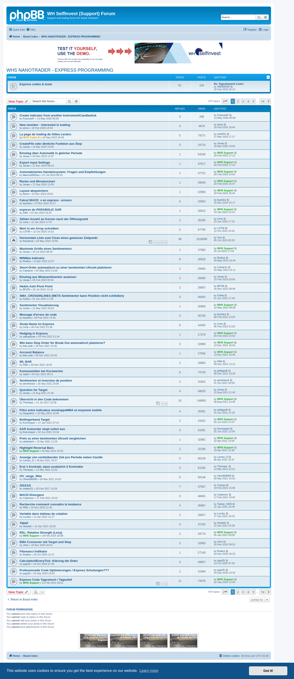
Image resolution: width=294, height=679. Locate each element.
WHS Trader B (31, 137)
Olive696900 (30, 479)
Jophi (26, 374)
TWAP (24, 523)
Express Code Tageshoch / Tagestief (46, 579)
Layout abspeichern (34, 190)
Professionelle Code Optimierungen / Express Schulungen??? (64, 570)
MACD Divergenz (32, 495)
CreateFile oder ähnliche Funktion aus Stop (51, 143)
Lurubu (27, 516)
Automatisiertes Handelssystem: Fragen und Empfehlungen (63, 172)
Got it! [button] (268, 671)
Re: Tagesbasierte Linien (228, 83)
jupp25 (27, 564)
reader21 (28, 488)
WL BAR (26, 361)
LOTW (26, 231)
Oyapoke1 (28, 413)
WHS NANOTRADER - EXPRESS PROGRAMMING (59, 70)
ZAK (25, 212)
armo (26, 128)
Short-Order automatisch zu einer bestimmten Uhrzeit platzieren (66, 267)
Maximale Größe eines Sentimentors (46, 248)
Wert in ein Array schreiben (39, 228)
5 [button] (253, 101)
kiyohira (27, 203)
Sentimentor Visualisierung (39, 305)
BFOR (26, 289)
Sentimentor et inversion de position (46, 380)
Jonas (26, 146)
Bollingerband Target (35, 419)
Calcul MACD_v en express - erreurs (46, 200)
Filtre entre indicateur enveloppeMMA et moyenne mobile (61, 410)
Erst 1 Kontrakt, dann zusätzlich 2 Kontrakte (51, 466)
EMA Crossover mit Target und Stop (45, 542)
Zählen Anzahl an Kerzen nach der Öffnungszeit (54, 219)
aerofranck (29, 383)
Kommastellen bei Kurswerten (41, 371)
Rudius (27, 261)
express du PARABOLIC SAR (40, 209)
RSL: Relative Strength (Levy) (41, 532)
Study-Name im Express (37, 324)
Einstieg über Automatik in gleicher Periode (51, 153)
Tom (219, 237)
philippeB (222, 370)
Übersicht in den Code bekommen (44, 399)
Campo (221, 485)
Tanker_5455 (224, 504)
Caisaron (28, 270)
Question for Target (33, 390)
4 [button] (248, 101)
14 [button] (262, 101)
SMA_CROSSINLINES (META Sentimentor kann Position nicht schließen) (72, 295)
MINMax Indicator (32, 258)
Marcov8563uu (31, 175)
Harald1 (27, 526)
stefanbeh (28, 441)
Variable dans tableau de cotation (44, 513)
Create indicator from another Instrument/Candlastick (58, 115)
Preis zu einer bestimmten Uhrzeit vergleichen (53, 438)
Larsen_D (28, 460)
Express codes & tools (36, 84)
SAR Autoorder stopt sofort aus (42, 429)
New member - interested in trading (45, 125)
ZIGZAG (25, 485)
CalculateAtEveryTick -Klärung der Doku (49, 561)
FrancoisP (28, 118)
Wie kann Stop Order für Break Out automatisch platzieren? (62, 343)
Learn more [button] (148, 671)
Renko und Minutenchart (37, 181)
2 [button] (238, 101)
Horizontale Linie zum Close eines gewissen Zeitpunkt (58, 238)
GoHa (26, 298)
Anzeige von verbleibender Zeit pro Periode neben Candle (61, 457)
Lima (25, 222)
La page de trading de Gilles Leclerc (45, 134)
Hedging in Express (34, 333)
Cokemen (28, 498)
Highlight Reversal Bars (37, 448)
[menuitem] (30, 29)
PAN (25, 364)
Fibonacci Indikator (33, 551)
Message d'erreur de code (38, 314)
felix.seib (28, 346)
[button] (225, 101)
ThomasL (28, 402)
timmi (26, 193)
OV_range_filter (31, 476)
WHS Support (225, 152)
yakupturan (29, 336)
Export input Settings (35, 162)
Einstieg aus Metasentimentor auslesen (48, 277)
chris (25, 545)
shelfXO (221, 134)
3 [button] (243, 101)
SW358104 (223, 86)
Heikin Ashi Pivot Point (36, 286)
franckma (28, 241)
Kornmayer (29, 422)
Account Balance (32, 352)
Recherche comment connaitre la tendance (50, 504)
